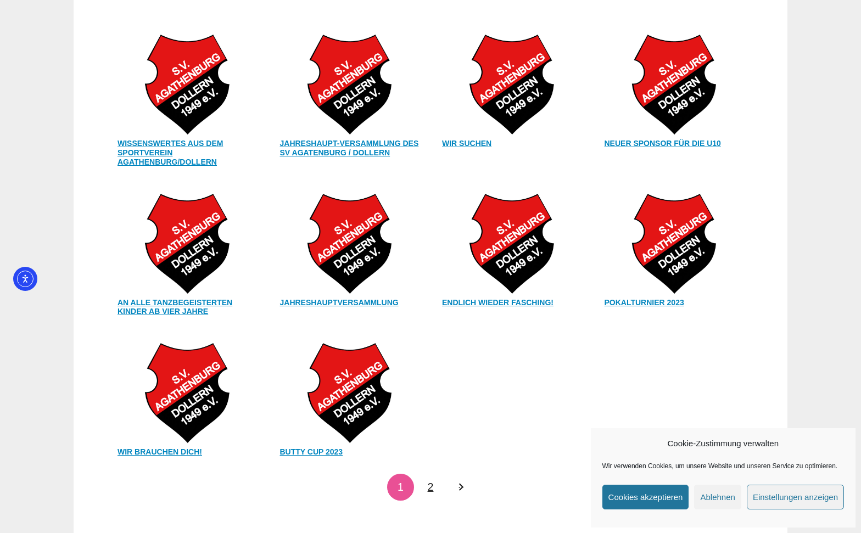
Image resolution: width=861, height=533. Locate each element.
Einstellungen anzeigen (795, 497)
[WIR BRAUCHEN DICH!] (187, 391)
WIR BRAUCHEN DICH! (160, 451)
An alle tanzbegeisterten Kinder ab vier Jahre (175, 307)
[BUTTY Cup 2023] (350, 391)
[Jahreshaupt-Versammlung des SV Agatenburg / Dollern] (350, 83)
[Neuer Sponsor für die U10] (674, 83)
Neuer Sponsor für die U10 (663, 143)
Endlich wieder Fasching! (498, 302)
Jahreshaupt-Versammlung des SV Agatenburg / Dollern (349, 148)
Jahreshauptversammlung (339, 302)
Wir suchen (466, 143)
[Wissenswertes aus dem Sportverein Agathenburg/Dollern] (187, 83)
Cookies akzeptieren (645, 497)
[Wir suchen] (512, 83)
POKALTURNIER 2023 (644, 302)
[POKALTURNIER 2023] (674, 242)
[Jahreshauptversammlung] (350, 242)
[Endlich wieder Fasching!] (512, 242)
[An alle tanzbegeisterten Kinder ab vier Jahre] (187, 242)
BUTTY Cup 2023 (311, 451)
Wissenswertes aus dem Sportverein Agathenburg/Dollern (170, 152)
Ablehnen (717, 497)
